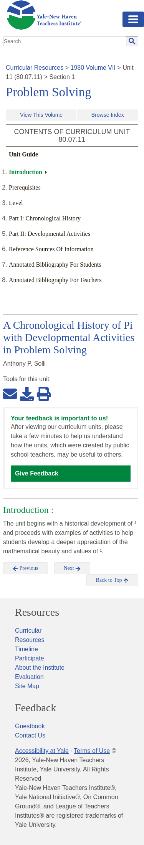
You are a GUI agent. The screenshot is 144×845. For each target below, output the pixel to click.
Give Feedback (36, 473)
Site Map (27, 686)
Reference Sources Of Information (51, 249)
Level (16, 203)
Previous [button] (25, 568)
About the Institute (40, 667)
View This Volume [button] (41, 115)
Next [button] (72, 568)
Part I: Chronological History (45, 218)
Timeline (26, 649)
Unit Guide (23, 154)
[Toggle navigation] (133, 19)
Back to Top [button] (112, 580)
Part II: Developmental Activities (49, 233)
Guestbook (30, 726)
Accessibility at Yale (42, 751)
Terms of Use (92, 751)
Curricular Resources (34, 67)
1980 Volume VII (93, 67)
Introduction (25, 172)
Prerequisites (25, 187)
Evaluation (29, 677)
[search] (65, 41)
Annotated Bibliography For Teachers (55, 280)
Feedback (35, 707)
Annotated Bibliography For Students (55, 264)
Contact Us (30, 735)
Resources (37, 612)
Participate (29, 658)
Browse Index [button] (107, 115)
